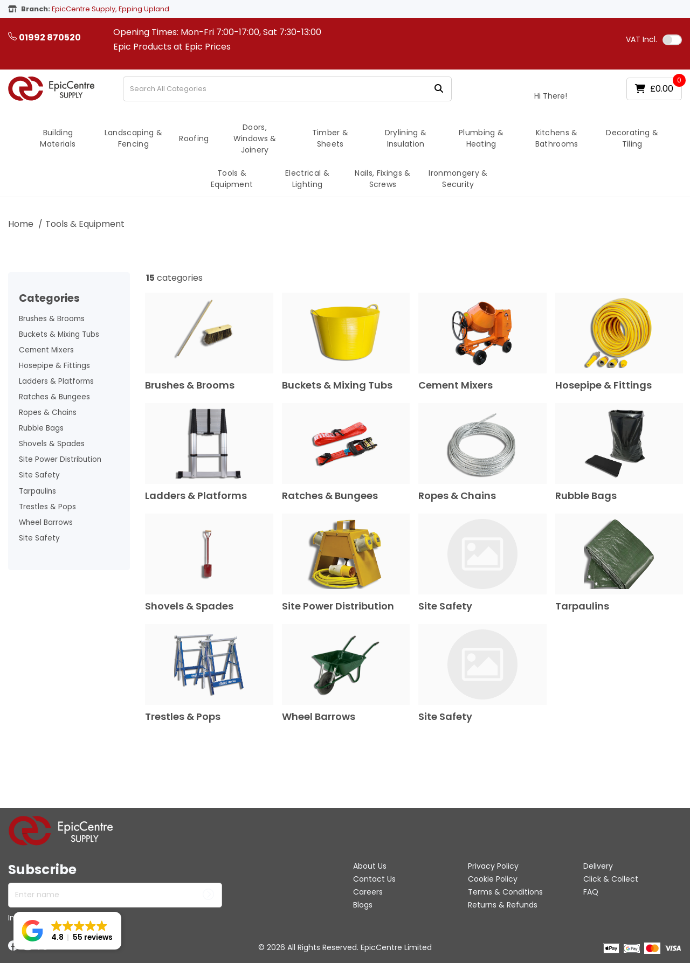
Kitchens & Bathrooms (556, 138)
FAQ (590, 891)
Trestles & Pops (47, 507)
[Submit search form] (438, 88)
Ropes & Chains (48, 412)
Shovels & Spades (52, 444)
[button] (67, 931)
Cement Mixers (46, 350)
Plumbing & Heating (481, 138)
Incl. (641, 39)
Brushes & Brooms (52, 319)
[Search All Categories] (287, 89)
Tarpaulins (37, 491)
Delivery (598, 866)
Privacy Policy (493, 866)
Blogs (362, 904)
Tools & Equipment (232, 179)
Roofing (194, 138)
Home (20, 224)
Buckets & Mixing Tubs (59, 334)
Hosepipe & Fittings (54, 366)
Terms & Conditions (505, 891)
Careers (368, 891)
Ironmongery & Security (458, 179)
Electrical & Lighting (307, 179)
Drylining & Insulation (406, 138)
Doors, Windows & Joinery (255, 138)
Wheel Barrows (46, 522)
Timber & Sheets (330, 138)
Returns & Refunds (502, 904)
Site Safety (39, 475)
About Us (370, 866)
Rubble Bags (41, 428)
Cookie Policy (493, 879)
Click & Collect (610, 879)
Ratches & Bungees (54, 397)
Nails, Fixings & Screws (382, 179)
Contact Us (374, 879)
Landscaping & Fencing (133, 138)
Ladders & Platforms (56, 381)
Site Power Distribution (60, 459)
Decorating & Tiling (632, 138)
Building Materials (57, 138)
